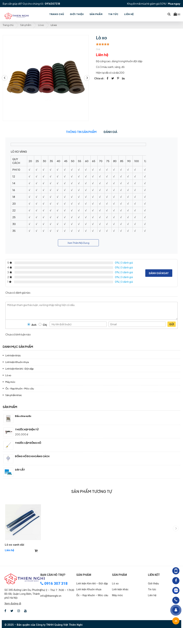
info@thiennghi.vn (50, 595)
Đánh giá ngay (159, 273)
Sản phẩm (25, 25)
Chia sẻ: (99, 78)
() (177, 14)
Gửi (171, 324)
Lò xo (41, 25)
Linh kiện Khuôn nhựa (17, 362)
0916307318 (52, 3)
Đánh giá (110, 132)
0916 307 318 (54, 583)
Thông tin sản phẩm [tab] (81, 132)
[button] (87, 78)
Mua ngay (174, 3)
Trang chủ (8, 25)
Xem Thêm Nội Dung (78, 242)
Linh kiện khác (13, 355)
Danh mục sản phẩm (18, 346)
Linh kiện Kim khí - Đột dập (19, 368)
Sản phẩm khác (13, 395)
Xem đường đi (12, 603)
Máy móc (10, 381)
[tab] (91, 346)
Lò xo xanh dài (14, 544)
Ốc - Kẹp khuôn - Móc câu (19, 388)
